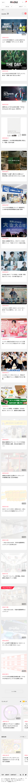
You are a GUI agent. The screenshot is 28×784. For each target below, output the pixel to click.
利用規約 (9, 781)
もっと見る (14, 691)
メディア (20, 6)
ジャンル (7, 6)
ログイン (3, 2)
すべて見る (22, 736)
